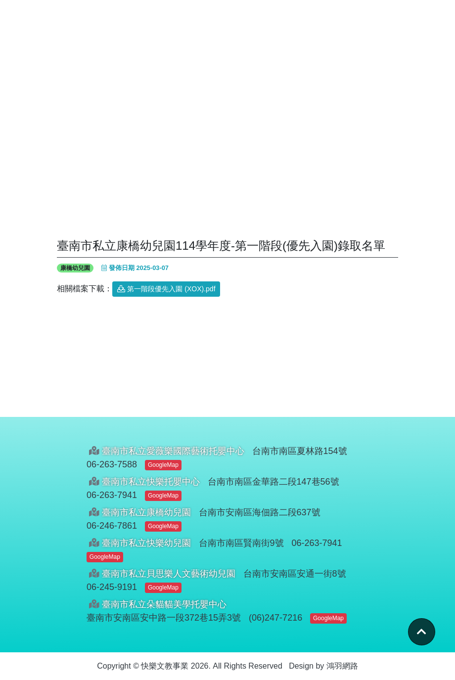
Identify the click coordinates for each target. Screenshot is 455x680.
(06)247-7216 (275, 618)
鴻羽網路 (342, 666)
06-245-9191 (112, 587)
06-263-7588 (112, 464)
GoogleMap (163, 464)
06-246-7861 (112, 526)
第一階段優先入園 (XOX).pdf (166, 289)
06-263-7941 (112, 495)
